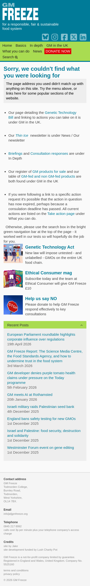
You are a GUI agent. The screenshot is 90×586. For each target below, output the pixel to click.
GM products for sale (49, 171)
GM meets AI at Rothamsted (29, 395)
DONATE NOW (58, 51)
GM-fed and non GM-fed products (48, 176)
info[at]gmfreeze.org (16, 513)
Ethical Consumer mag (48, 272)
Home (7, 45)
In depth (36, 45)
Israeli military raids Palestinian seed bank (40, 407)
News (37, 51)
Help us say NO (41, 298)
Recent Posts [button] (18, 325)
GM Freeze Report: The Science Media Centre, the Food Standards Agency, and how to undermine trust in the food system (45, 356)
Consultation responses (49, 153)
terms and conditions (16, 570)
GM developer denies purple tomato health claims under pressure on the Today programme (41, 378)
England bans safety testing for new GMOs (41, 419)
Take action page (60, 214)
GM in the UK (57, 45)
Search (10, 57)
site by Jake (11, 546)
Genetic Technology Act (49, 247)
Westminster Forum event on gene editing (40, 447)
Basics (21, 45)
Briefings (15, 153)
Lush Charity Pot (47, 549)
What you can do (16, 51)
